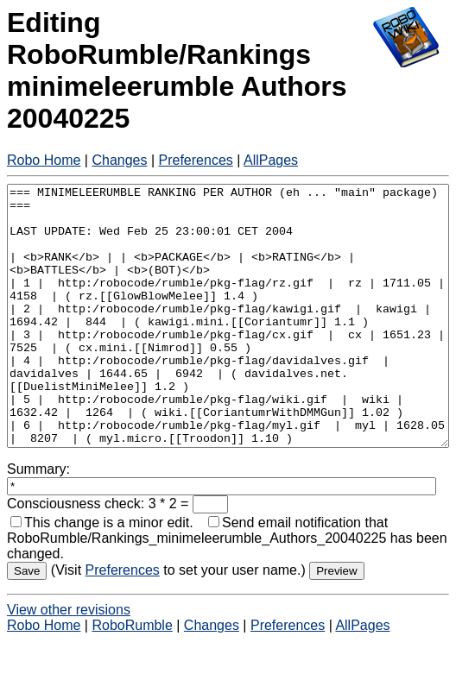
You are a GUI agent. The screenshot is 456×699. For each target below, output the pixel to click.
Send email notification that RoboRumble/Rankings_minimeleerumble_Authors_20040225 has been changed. (227, 590)
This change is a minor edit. (101, 574)
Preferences (196, 160)
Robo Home (43, 160)
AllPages (271, 160)
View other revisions (68, 661)
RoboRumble (132, 677)
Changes (119, 160)
